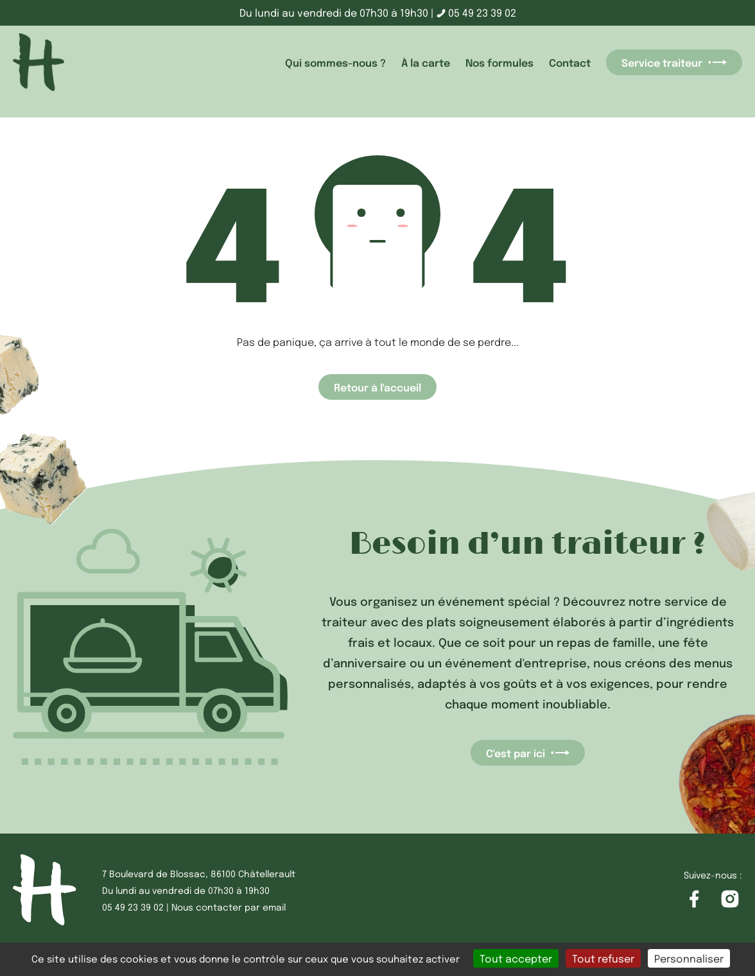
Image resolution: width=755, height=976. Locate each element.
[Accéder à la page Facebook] (694, 899)
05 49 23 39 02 (476, 12)
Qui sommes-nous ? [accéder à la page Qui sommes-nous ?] (335, 62)
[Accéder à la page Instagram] (730, 899)
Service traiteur (674, 62)
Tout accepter (516, 958)
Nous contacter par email (228, 906)
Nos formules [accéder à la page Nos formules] (499, 62)
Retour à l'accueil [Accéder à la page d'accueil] (377, 387)
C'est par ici (527, 753)
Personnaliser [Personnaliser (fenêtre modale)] (689, 958)
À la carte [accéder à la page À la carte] (425, 62)
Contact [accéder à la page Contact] (570, 62)
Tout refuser (603, 958)
